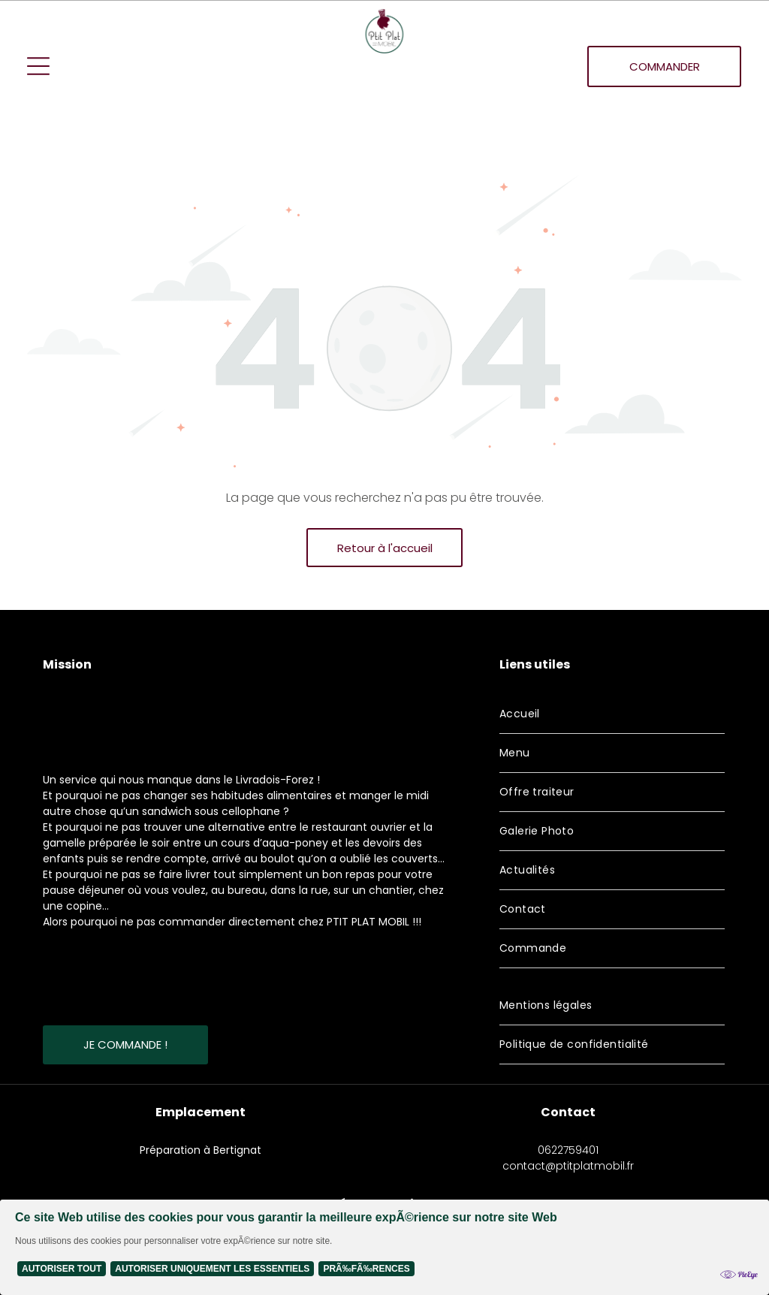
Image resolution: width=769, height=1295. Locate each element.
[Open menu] (38, 66)
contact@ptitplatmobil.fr (568, 1165)
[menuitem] (612, 714)
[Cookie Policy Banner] (384, 1247)
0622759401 (568, 1150)
